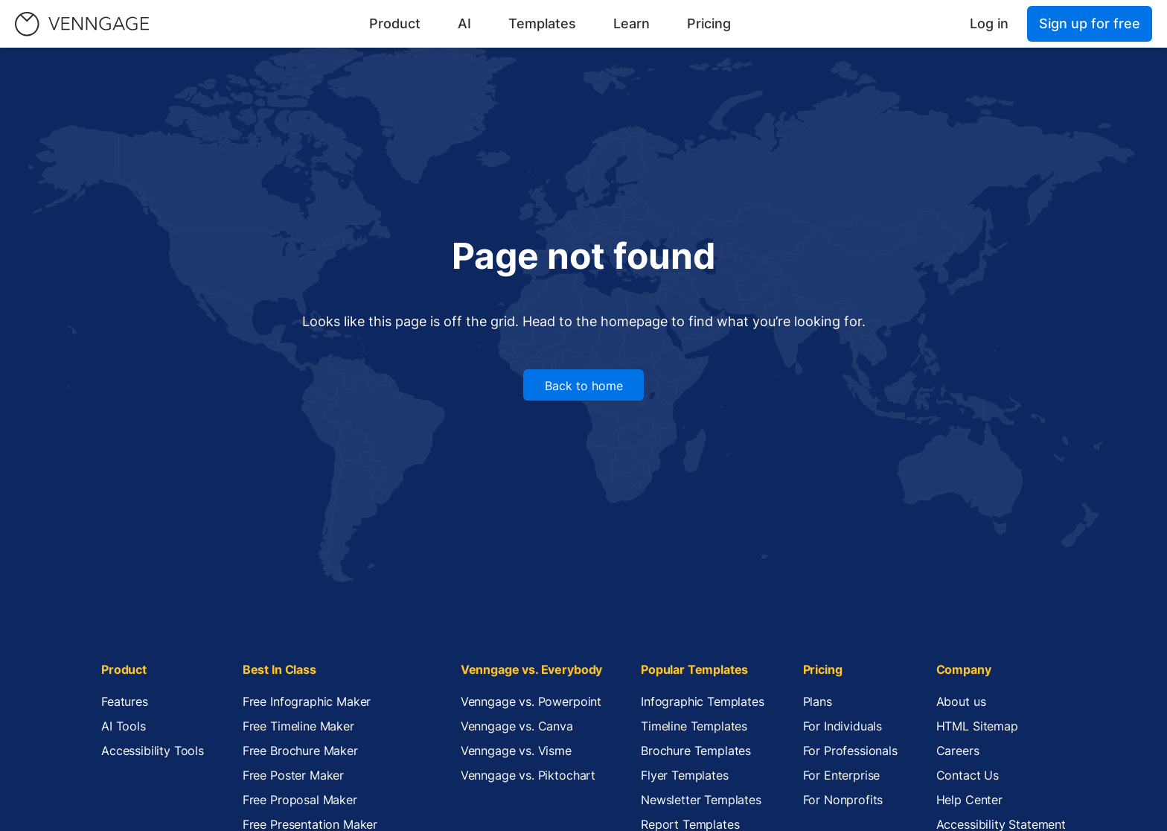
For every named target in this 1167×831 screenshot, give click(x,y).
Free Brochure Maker (300, 750)
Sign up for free (1089, 23)
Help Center (969, 799)
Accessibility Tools (152, 750)
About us (961, 701)
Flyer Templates (685, 775)
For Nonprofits (843, 799)
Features (124, 701)
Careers (957, 750)
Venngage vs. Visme (516, 750)
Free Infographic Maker (307, 701)
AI (464, 23)
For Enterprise (841, 775)
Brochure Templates (696, 750)
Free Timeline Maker (298, 726)
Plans (817, 701)
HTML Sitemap (977, 726)
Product (395, 23)
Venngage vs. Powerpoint (531, 701)
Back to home (584, 385)
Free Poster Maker (293, 775)
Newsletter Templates (701, 799)
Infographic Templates (702, 701)
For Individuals (843, 726)
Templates (542, 23)
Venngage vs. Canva (517, 726)
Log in (989, 23)
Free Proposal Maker (300, 799)
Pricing (709, 23)
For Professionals (850, 750)
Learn (631, 23)
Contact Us (967, 775)
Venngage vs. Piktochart (528, 775)
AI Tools (123, 726)
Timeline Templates (694, 726)
